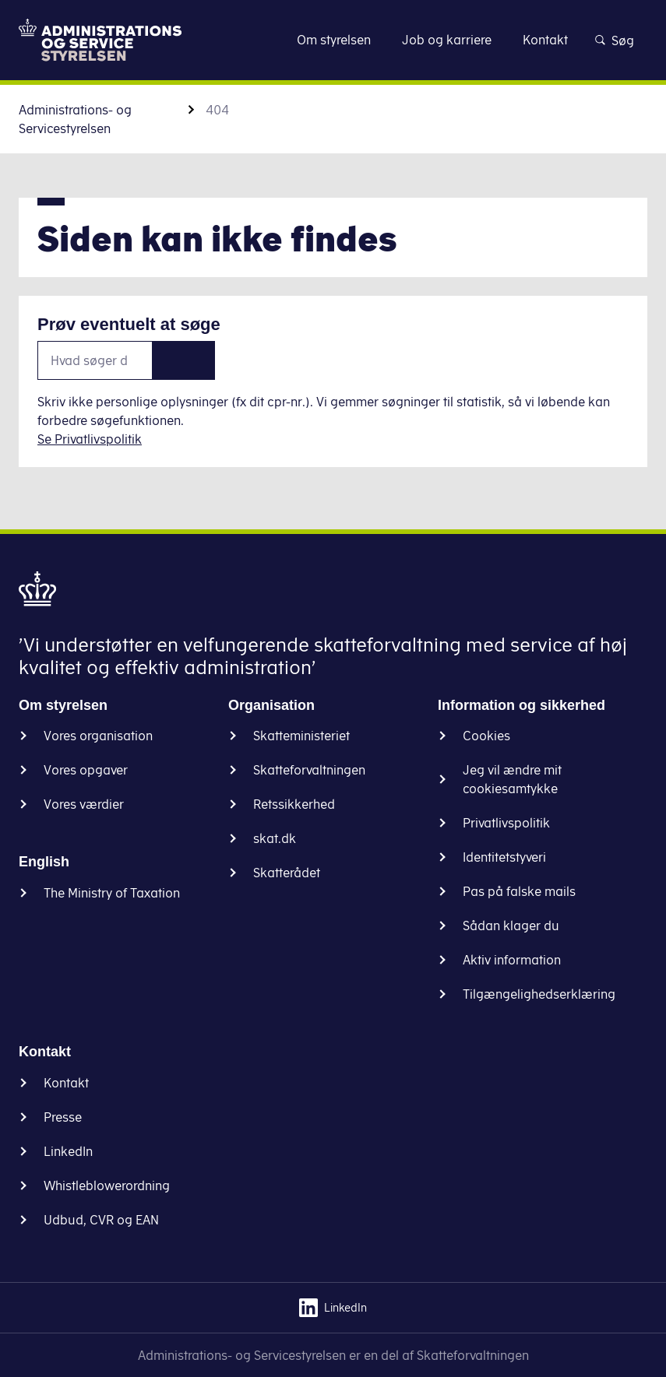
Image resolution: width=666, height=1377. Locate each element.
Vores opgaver (86, 770)
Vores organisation (98, 736)
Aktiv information (512, 960)
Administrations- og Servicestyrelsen (75, 119)
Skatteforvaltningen (309, 770)
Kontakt (66, 1083)
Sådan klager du (511, 926)
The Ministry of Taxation (112, 893)
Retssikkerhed (294, 804)
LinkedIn (68, 1151)
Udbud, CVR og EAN (101, 1220)
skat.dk (274, 838)
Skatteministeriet (301, 736)
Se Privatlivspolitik (89, 439)
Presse (63, 1117)
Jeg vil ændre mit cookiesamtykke (512, 779)
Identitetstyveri (504, 857)
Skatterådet (286, 873)
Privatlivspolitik (506, 823)
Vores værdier (84, 804)
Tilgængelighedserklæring (539, 994)
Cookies (486, 736)
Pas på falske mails (519, 891)
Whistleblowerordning (107, 1186)
